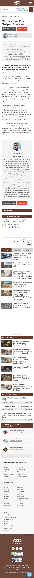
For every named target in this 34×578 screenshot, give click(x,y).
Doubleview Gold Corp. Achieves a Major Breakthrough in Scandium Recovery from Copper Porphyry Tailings (22, 275)
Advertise (7, 515)
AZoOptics (7, 476)
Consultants (20, 492)
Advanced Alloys (15, 439)
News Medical (21, 474)
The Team (20, 505)
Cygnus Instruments (10, 420)
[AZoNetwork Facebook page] (17, 548)
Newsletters (20, 501)
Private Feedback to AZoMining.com (21, 242)
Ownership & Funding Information (10, 529)
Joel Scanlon (17, 156)
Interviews (20, 487)
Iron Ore (16, 16)
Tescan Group (9, 402)
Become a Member (22, 498)
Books (6, 494)
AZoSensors (20, 467)
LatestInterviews (27, 249)
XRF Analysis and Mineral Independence (17, 406)
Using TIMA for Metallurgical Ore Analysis (14, 399)
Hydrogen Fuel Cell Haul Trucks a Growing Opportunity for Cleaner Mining (22, 256)
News (10, 16)
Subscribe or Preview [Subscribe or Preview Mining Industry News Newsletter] (15, 449)
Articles (6, 489)
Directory (7, 492)
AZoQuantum (21, 469)
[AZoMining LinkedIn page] (13, 548)
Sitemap (6, 523)
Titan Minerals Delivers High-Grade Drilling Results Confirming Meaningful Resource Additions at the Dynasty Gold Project (22, 295)
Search (6, 510)
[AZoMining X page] (20, 548)
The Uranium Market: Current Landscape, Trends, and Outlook (21, 343)
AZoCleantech (8, 474)
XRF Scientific (9, 409)
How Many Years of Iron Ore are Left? (22, 368)
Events (6, 501)
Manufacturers (21, 496)
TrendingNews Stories (6, 249)
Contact (6, 512)
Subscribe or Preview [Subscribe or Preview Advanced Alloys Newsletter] (15, 440)
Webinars (20, 489)
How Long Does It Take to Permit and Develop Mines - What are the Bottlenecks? (22, 360)
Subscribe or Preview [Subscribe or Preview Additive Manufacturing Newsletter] (15, 432)
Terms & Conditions (10, 517)
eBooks (6, 496)
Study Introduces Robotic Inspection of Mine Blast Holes (22, 265)
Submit (29, 244)
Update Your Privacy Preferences (17, 572)
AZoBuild (7, 479)
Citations (7, 211)
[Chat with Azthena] (29, 574)
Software (7, 505)
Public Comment (27, 240)
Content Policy (8, 526)
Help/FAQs (20, 503)
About (6, 508)
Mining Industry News (16, 447)
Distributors (20, 494)
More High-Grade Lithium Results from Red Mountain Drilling (22, 284)
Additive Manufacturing (17, 430)
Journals (6, 503)
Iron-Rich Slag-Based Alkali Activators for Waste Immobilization (21, 305)
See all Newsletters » (8, 456)
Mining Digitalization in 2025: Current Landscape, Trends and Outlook (22, 351)
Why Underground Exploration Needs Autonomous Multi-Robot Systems (22, 378)
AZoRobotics (8, 472)
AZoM (6, 467)
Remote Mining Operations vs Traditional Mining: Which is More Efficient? (22, 387)
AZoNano (7, 469)
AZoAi (18, 472)
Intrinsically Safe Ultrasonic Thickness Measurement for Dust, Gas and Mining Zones (17, 415)
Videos (6, 498)
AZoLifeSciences (22, 476)
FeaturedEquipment (17, 249)
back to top (28, 535)
